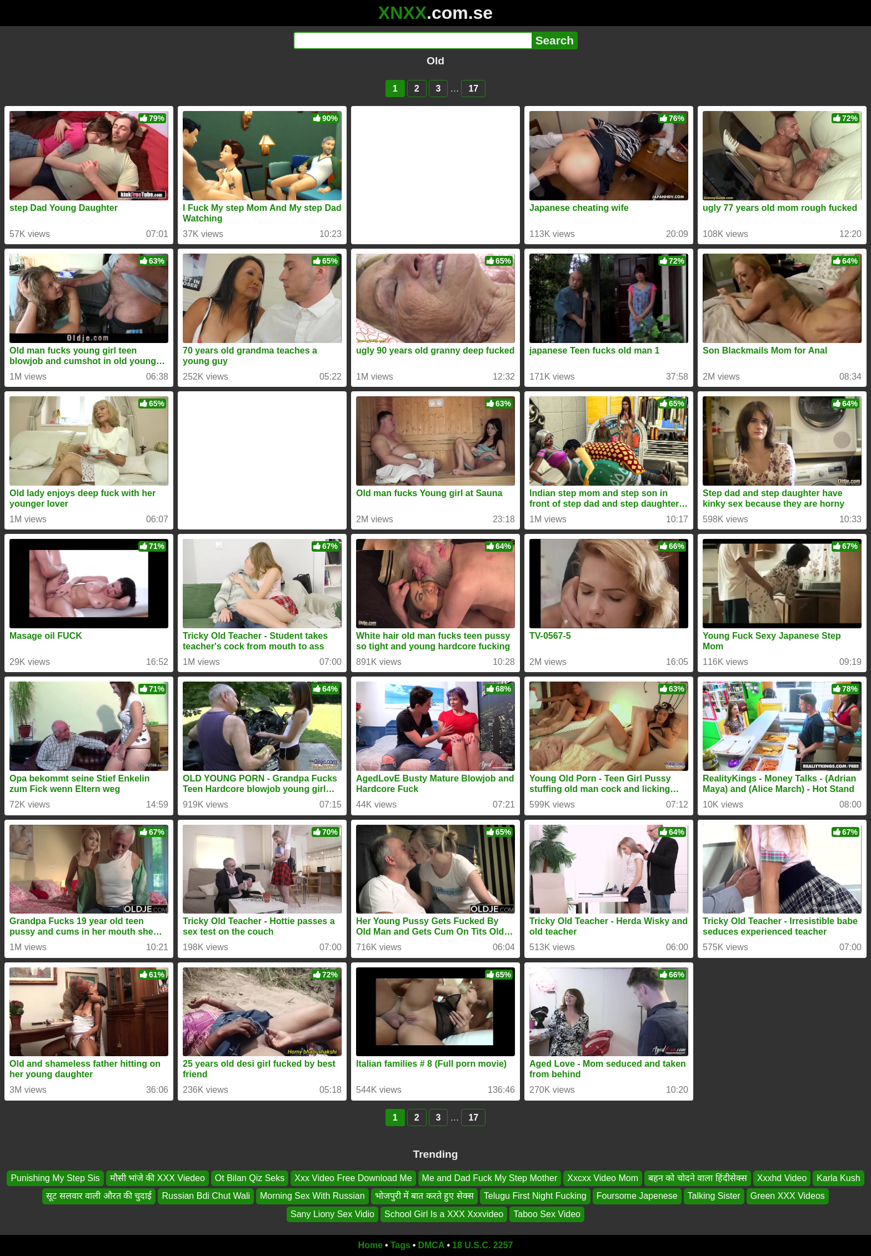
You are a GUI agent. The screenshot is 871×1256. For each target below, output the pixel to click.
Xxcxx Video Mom (602, 1178)
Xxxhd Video (782, 1178)
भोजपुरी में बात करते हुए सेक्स (424, 1195)
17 (473, 88)
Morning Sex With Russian (312, 1195)
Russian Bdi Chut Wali (206, 1195)
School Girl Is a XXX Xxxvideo (443, 1214)
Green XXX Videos (787, 1195)
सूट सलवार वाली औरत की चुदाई (99, 1195)
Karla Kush (838, 1178)
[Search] (412, 40)
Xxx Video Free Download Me (353, 1178)
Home (370, 1245)
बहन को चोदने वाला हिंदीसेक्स (697, 1178)
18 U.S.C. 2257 (482, 1245)
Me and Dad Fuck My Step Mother (490, 1178)
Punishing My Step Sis (55, 1178)
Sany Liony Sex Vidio (332, 1214)
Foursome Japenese (637, 1195)
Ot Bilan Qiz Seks (249, 1178)
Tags (401, 1245)
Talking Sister (714, 1195)
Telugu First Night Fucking (535, 1195)
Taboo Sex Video (546, 1214)
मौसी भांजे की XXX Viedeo (157, 1178)
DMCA (431, 1245)
